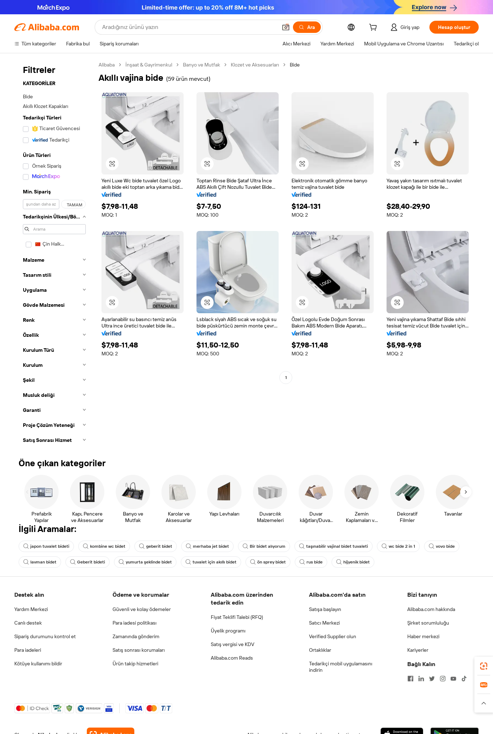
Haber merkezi (423, 636)
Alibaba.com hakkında (431, 609)
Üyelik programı (228, 631)
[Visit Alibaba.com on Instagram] (442, 678)
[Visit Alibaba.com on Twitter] (432, 678)
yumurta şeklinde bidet (145, 562)
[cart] (374, 28)
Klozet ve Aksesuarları (255, 65)
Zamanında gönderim (136, 636)
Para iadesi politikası (134, 623)
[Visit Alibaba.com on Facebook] (410, 678)
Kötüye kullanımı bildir (38, 663)
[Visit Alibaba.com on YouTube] (453, 678)
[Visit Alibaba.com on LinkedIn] (421, 678)
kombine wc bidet (104, 546)
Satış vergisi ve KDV (232, 644)
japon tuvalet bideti (46, 546)
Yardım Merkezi (31, 609)
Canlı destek (28, 623)
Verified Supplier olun (332, 636)
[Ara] (307, 27)
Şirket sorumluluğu (428, 623)
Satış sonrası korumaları (139, 650)
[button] (286, 27)
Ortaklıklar (320, 650)
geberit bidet (155, 546)
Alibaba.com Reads (232, 658)
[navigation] (54, 254)
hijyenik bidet (353, 562)
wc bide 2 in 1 (398, 546)
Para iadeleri (27, 650)
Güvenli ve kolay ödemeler (142, 609)
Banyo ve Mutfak (201, 65)
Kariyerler (417, 650)
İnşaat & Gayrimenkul (148, 65)
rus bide (311, 562)
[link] (483, 666)
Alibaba (107, 65)
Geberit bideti (87, 562)
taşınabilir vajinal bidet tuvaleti (333, 546)
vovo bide (442, 546)
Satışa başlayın (325, 609)
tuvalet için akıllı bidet (210, 562)
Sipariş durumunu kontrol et (45, 636)
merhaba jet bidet (207, 546)
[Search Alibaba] (189, 27)
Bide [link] (295, 65)
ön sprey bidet (268, 562)
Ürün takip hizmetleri (135, 663)
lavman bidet (39, 562)
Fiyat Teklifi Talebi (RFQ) (237, 617)
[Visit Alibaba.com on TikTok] (464, 678)
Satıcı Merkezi (324, 623)
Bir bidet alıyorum (264, 546)
